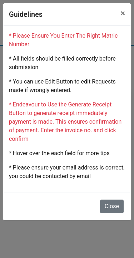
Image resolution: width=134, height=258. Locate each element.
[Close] (123, 13)
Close (112, 206)
